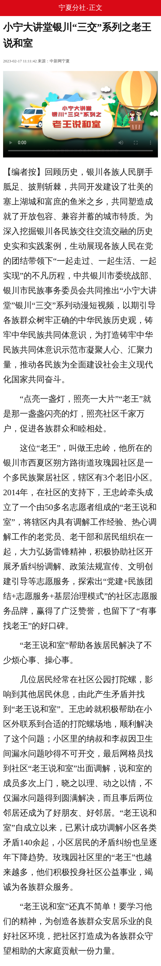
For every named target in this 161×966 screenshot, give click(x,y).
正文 (95, 7)
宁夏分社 (72, 7)
